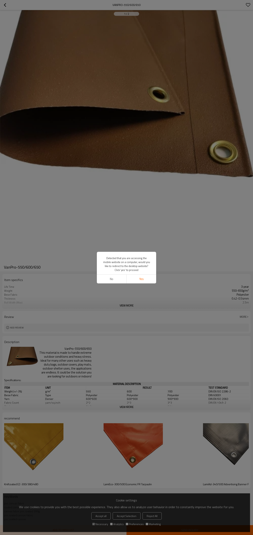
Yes (141, 279)
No (111, 279)
